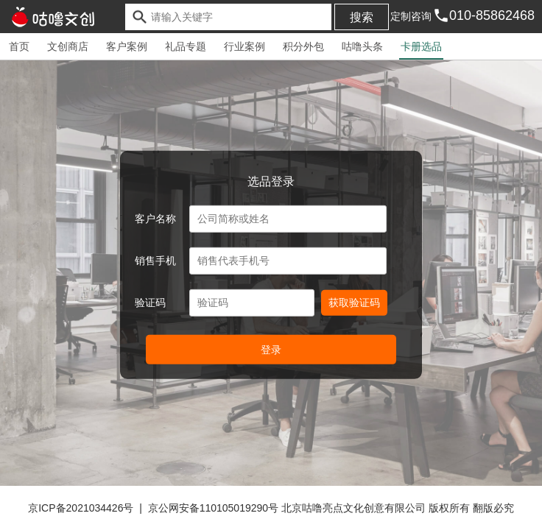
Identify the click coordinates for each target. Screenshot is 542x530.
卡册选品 (421, 46)
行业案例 (244, 46)
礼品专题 (185, 46)
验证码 (150, 302)
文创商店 (67, 46)
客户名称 (155, 219)
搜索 (361, 17)
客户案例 (126, 46)
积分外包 (303, 46)
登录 (271, 350)
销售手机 (155, 260)
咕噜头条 (362, 46)
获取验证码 (354, 302)
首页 (19, 46)
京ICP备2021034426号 (80, 508)
